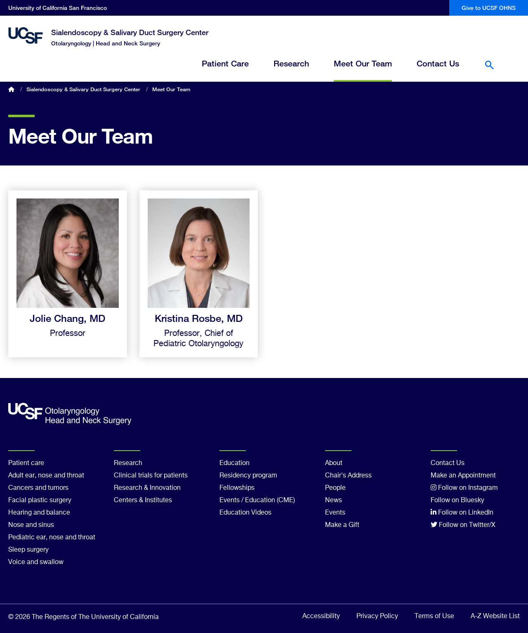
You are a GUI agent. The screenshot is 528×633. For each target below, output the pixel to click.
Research (291, 63)
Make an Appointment (463, 475)
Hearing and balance (39, 513)
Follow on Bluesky (457, 500)
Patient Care (225, 63)
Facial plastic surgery (39, 500)
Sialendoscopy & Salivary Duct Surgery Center (129, 32)
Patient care (26, 463)
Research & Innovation (147, 488)
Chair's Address (348, 475)
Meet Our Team (363, 63)
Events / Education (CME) (257, 500)
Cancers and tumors (38, 488)
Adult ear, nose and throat (46, 475)
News (333, 500)
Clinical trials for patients (151, 475)
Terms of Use (434, 616)
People (335, 488)
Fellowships (237, 488)
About (333, 463)
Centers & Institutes (143, 500)
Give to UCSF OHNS (489, 7)
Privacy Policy (377, 616)
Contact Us (438, 63)
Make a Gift (342, 525)
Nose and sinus (31, 525)
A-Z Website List (495, 616)
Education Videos (245, 513)
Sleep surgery (28, 550)
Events (335, 513)
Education (234, 463)
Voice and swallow (36, 562)
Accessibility (321, 616)
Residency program (248, 475)
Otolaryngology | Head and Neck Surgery (105, 43)
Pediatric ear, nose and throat (51, 537)
